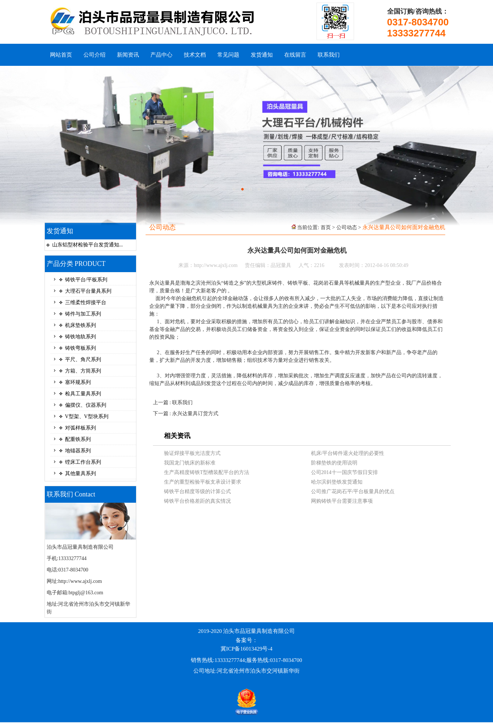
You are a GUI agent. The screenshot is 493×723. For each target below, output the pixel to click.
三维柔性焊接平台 (85, 302)
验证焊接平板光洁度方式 (192, 453)
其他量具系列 (80, 473)
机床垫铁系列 (80, 325)
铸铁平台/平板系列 (86, 279)
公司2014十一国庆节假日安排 (344, 472)
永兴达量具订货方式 (195, 413)
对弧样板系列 (80, 428)
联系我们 (329, 55)
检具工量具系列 (83, 393)
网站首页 (61, 55)
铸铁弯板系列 (80, 348)
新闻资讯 (128, 55)
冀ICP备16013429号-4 (246, 649)
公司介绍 (94, 55)
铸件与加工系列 (83, 314)
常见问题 (228, 55)
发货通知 (262, 55)
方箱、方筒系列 (83, 371)
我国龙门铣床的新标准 (189, 463)
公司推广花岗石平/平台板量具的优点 (353, 491)
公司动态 (346, 227)
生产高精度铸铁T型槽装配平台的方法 (207, 472)
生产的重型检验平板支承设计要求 (202, 482)
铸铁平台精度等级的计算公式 (197, 491)
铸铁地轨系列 (80, 336)
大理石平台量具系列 (88, 291)
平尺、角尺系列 (83, 359)
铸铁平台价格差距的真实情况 (197, 501)
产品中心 (161, 55)
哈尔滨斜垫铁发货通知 (336, 482)
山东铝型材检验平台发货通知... (87, 244)
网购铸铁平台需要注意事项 (342, 501)
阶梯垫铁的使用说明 (334, 463)
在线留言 (295, 55)
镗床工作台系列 (83, 462)
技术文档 (195, 55)
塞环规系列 (78, 382)
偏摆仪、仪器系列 (85, 405)
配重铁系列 (78, 439)
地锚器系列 (78, 450)
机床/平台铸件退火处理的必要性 (348, 453)
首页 (326, 227)
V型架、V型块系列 (86, 416)
